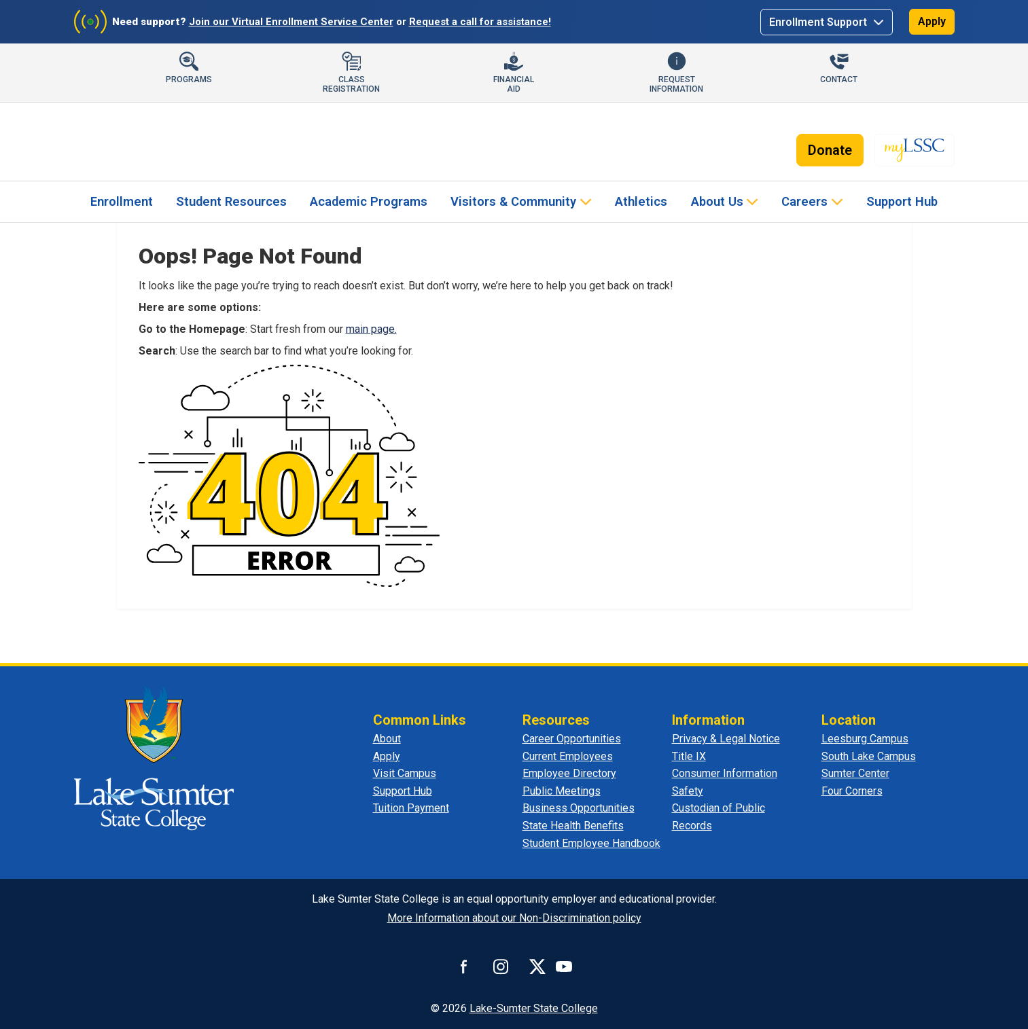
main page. (371, 329)
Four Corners (852, 790)
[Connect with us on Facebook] (464, 966)
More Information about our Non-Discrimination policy (514, 917)
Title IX (689, 756)
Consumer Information (724, 773)
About (387, 738)
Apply (932, 21)
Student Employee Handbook (591, 843)
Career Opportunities (571, 738)
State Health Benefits (573, 825)
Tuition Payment (411, 807)
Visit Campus (404, 773)
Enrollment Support (819, 22)
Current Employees (567, 756)
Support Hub (902, 201)
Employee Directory (569, 773)
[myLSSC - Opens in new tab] (914, 150)
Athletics (641, 201)
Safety (687, 790)
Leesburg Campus (864, 738)
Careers (804, 201)
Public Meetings (561, 790)
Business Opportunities (578, 807)
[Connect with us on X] (537, 966)
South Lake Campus (868, 756)
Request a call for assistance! (480, 22)
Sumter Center (855, 773)
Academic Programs (368, 201)
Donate (830, 150)
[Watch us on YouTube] (564, 966)
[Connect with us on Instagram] (500, 966)
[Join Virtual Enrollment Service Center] (90, 21)
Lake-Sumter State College (533, 1008)
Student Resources (231, 201)
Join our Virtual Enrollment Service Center (291, 22)
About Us (717, 201)
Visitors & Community (513, 201)
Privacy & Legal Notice (726, 738)
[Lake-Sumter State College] (166, 144)
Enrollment (121, 201)
